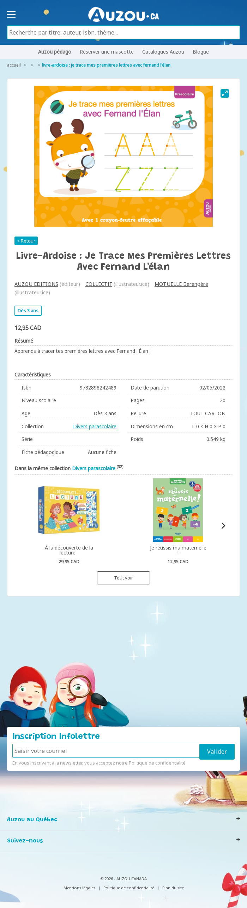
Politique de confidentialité (157, 763)
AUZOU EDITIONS (36, 284)
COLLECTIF (98, 284)
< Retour (26, 241)
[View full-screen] (225, 93)
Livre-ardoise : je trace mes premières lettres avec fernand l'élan (106, 65)
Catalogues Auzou (163, 51)
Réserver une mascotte (107, 51)
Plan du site (173, 887)
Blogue (201, 51)
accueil (14, 65)
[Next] (223, 526)
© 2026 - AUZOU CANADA (123, 878)
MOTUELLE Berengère (181, 284)
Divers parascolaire (94, 426)
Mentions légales (79, 887)
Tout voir (123, 578)
